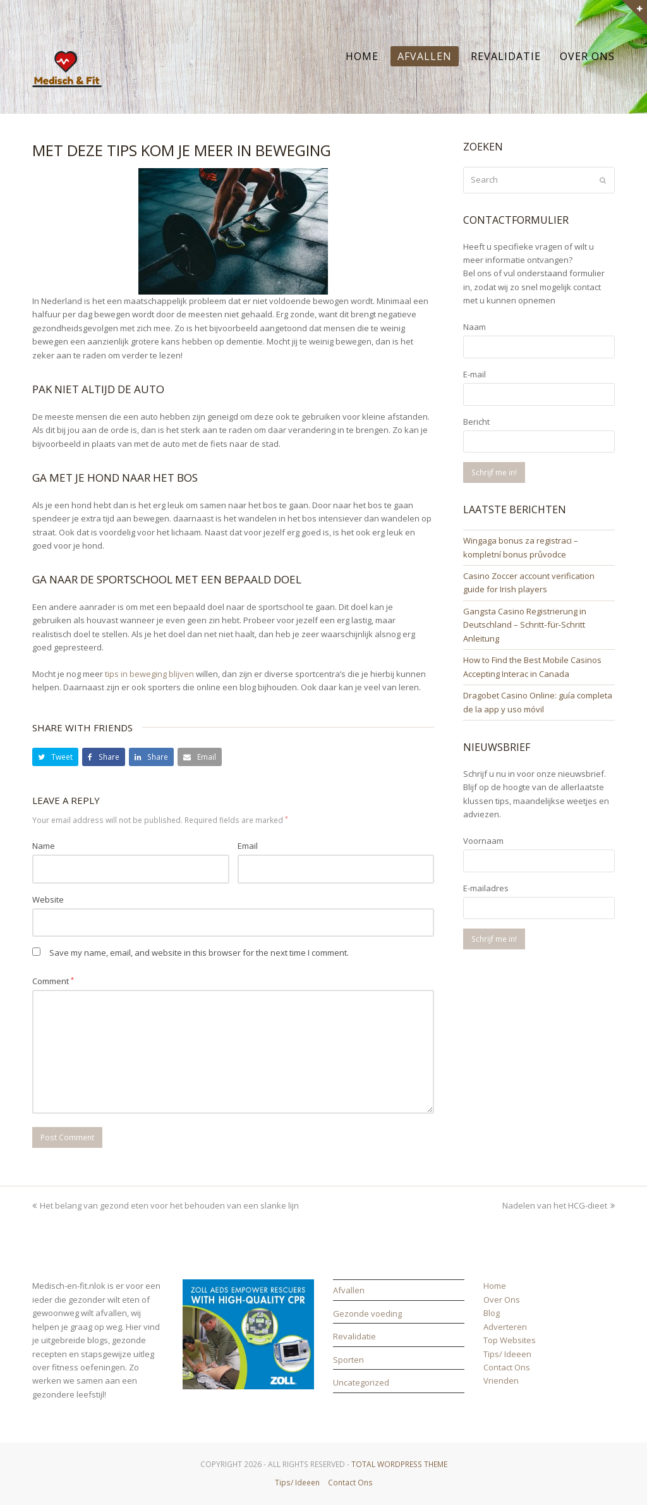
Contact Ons (506, 1367)
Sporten (348, 1359)
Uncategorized (361, 1382)
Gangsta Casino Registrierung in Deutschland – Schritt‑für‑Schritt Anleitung (524, 625)
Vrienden (501, 1380)
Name (43, 845)
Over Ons (501, 1299)
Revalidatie (354, 1336)
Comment (53, 981)
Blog (491, 1313)
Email (248, 845)
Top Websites (509, 1340)
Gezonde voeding (367, 1313)
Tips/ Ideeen (507, 1354)
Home (494, 1285)
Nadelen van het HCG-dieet (558, 1205)
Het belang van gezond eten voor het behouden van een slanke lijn (165, 1205)
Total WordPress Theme (399, 1464)
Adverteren (505, 1326)
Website (48, 899)
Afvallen (349, 1290)
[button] (55, 757)
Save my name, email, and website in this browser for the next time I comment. (199, 952)
